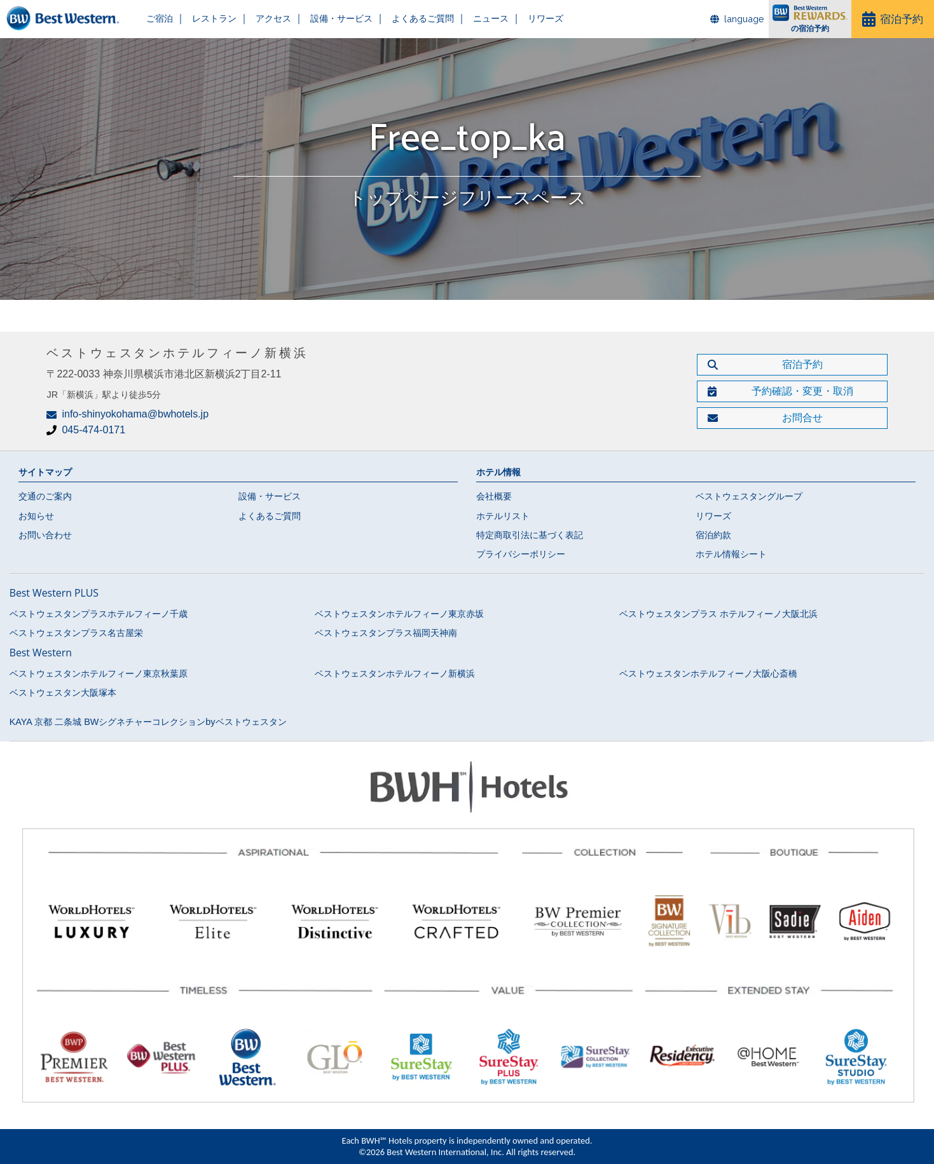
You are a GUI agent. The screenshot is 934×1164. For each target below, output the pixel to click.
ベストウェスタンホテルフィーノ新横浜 (395, 673)
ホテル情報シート (731, 554)
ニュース (467, 19)
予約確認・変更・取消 (802, 391)
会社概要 (494, 496)
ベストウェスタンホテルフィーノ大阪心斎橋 (708, 673)
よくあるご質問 (404, 19)
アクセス (263, 19)
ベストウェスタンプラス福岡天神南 (386, 633)
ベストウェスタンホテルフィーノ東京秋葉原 (99, 673)
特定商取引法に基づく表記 (529, 535)
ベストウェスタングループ (749, 496)
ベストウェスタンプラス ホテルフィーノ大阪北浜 (718, 614)
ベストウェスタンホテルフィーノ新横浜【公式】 (66, 19)
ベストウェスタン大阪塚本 (63, 692)
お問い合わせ (45, 535)
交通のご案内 (45, 496)
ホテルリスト (503, 516)
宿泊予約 (901, 19)
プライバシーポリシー (520, 554)
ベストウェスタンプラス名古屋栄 (76, 633)
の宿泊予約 (810, 29)
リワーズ (519, 19)
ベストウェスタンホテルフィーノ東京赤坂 (399, 614)
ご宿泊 (156, 19)
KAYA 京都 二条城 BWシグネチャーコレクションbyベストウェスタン (148, 722)
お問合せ (802, 417)
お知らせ (36, 516)
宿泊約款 (713, 535)
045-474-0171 (93, 430)
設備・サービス (328, 19)
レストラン (208, 19)
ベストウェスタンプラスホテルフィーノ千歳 (99, 614)
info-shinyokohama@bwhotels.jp (135, 414)
